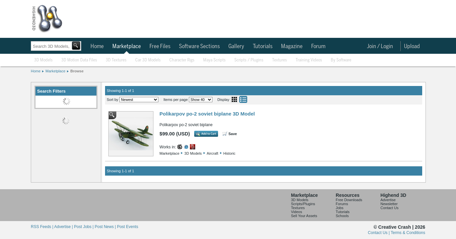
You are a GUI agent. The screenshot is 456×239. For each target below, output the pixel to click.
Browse (77, 71)
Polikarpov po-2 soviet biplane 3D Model (207, 113)
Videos (296, 212)
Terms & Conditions (408, 232)
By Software (341, 60)
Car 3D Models (148, 60)
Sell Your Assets (304, 216)
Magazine (292, 46)
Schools (342, 216)
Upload (412, 46)
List (243, 99)
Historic (229, 153)
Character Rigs (182, 60)
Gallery (236, 46)
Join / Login (380, 46)
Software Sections (199, 46)
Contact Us (389, 208)
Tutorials (262, 46)
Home (97, 46)
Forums (342, 204)
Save (232, 134)
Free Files (159, 46)
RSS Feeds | (42, 226)
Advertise (388, 200)
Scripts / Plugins (248, 60)
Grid (234, 99)
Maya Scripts (214, 60)
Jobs (339, 208)
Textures (279, 60)
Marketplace (126, 46)
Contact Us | (379, 232)
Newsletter (389, 204)
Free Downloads (349, 200)
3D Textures (116, 60)
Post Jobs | (84, 226)
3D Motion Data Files (79, 60)
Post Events (127, 226)
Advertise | (64, 226)
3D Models (43, 60)
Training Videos (309, 60)
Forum (318, 46)
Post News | (106, 226)
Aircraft (212, 153)
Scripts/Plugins (303, 204)
